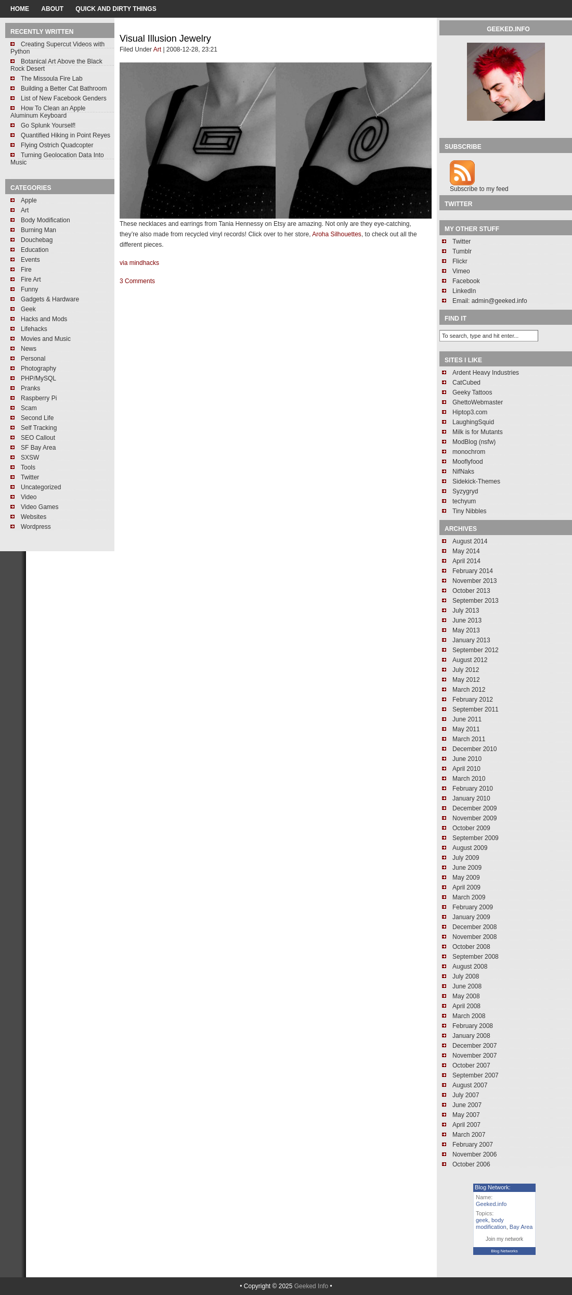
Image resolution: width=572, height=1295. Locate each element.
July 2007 (465, 1095)
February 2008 (472, 1026)
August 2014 (469, 541)
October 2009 (471, 828)
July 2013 (465, 610)
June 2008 (467, 986)
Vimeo (461, 271)
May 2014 (466, 551)
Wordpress (36, 526)
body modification (491, 1223)
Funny (29, 289)
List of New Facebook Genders (64, 98)
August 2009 (469, 848)
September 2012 (475, 650)
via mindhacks (139, 262)
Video (28, 497)
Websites (33, 516)
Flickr (459, 261)
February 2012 (472, 699)
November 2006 (474, 1154)
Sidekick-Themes (476, 481)
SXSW (30, 457)
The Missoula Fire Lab (52, 78)
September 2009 (475, 838)
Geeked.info (491, 1204)
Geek (28, 309)
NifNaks (463, 471)
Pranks (30, 388)
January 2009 (471, 917)
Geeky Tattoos (472, 392)
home (19, 8)
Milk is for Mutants (477, 432)
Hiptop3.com (469, 412)
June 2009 (467, 867)
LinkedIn (464, 291)
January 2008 (471, 1035)
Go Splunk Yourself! (48, 125)
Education (34, 249)
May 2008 (466, 996)
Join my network (504, 1239)
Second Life (37, 418)
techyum (464, 501)
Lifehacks (34, 329)
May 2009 (466, 877)
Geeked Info (311, 1286)
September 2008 (475, 956)
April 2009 (466, 887)
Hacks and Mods (44, 319)
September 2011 (475, 709)
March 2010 (468, 778)
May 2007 (466, 1115)
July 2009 (465, 857)
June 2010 (467, 759)
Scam (29, 408)
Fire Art (31, 279)
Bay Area (521, 1227)
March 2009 (468, 897)
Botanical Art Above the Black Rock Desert (56, 65)
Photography (38, 368)
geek (482, 1220)
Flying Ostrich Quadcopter (57, 145)
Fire (26, 269)
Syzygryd (465, 491)
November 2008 (474, 937)
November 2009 (474, 818)
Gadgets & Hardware (50, 299)
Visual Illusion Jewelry (165, 38)
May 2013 (466, 630)
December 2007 (474, 1045)
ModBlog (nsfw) (474, 442)
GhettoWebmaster (477, 402)
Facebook (466, 281)
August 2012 (469, 660)
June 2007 (467, 1105)
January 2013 (471, 640)
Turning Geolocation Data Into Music (57, 158)
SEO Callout (38, 437)
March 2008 (468, 1016)
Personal (33, 358)
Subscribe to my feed (479, 189)
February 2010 (472, 788)
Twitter (30, 477)
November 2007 (474, 1055)
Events (30, 259)
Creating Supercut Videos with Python (57, 48)
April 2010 (466, 768)
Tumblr (462, 251)
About (52, 8)
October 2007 (471, 1065)
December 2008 (474, 927)
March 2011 (468, 739)
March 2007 (468, 1134)
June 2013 (467, 620)
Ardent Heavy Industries (485, 372)
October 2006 (471, 1164)
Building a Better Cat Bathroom (64, 88)
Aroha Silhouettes (336, 234)
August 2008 (469, 966)
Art (25, 210)
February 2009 (472, 907)
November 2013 (474, 581)
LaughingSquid (473, 422)
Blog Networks (504, 1251)
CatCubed (466, 382)
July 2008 (465, 976)
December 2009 (474, 808)
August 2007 (469, 1085)
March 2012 (468, 689)
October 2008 (471, 946)
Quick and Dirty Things (115, 8)
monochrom (468, 451)
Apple (29, 200)
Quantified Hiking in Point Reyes (65, 135)
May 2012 (466, 679)
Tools (28, 467)
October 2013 (471, 590)
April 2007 (466, 1124)
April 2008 (466, 1006)
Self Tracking (39, 427)
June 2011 (467, 719)
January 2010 (471, 798)
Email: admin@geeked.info (489, 300)
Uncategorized (41, 487)
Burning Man (38, 230)
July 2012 (465, 670)
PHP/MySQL (38, 378)
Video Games (40, 507)
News (28, 348)
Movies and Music (46, 338)
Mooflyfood (467, 461)
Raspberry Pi (39, 398)
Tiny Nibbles (469, 511)
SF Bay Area (38, 447)
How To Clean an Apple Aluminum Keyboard (48, 112)
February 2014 (472, 571)
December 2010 (474, 749)
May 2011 (466, 729)
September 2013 (475, 600)
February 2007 (472, 1144)
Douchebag (37, 240)
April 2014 (466, 561)
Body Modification (45, 220)
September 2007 (475, 1075)
